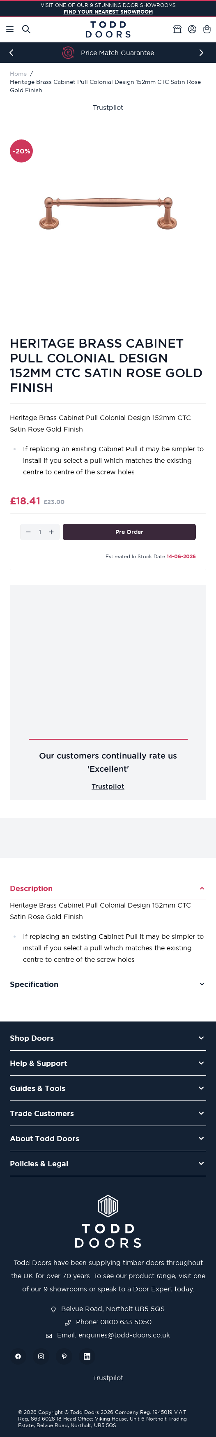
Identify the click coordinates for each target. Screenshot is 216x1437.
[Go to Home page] (108, 29)
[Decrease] (28, 532)
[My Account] (192, 29)
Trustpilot (108, 107)
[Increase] (51, 532)
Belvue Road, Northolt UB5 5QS (108, 1308)
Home (18, 73)
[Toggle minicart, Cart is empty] (207, 29)
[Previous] (13, 52)
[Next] (202, 52)
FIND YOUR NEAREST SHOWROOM (108, 11)
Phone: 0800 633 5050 (108, 1322)
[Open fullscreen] (108, 213)
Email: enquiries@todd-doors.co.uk (108, 1335)
